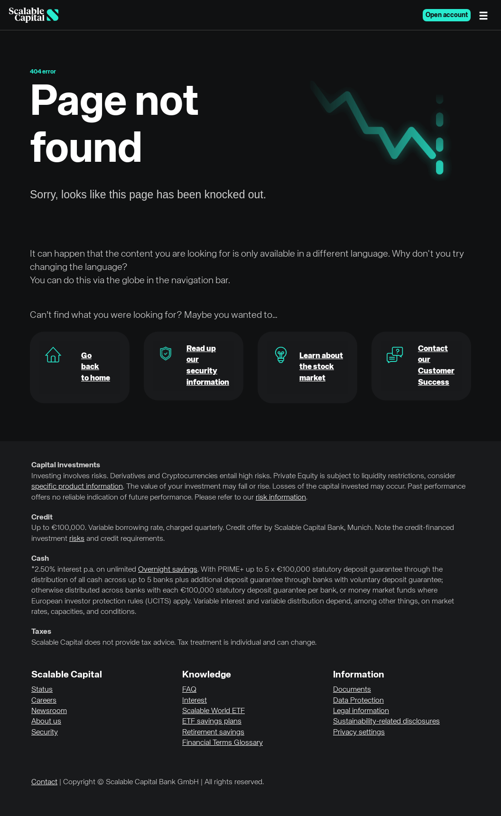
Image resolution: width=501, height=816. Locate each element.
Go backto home (95, 367)
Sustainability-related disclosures (386, 721)
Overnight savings (167, 570)
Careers (43, 701)
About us (46, 721)
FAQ (189, 690)
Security (44, 732)
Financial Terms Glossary (222, 743)
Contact (44, 782)
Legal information (361, 711)
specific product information (77, 487)
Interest (194, 701)
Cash (40, 559)
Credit (42, 517)
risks (76, 539)
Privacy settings (359, 732)
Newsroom (49, 711)
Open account (447, 15)
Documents (352, 690)
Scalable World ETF (213, 711)
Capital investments (65, 465)
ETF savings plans (211, 721)
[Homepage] (33, 15)
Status (42, 690)
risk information (281, 497)
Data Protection (358, 701)
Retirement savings (213, 732)
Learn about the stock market (321, 367)
